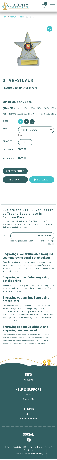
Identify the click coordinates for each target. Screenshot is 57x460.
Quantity (7, 141)
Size (5, 128)
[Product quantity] (25, 142)
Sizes (5, 121)
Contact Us (28, 399)
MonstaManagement (39, 453)
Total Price (9, 158)
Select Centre (15, 171)
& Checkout (42, 179)
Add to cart (15, 179)
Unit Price (8, 149)
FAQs (28, 394)
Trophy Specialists (16, 17)
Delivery (28, 414)
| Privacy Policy (35, 447)
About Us (28, 379)
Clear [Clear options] (20, 135)
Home (5, 17)
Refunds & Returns (28, 418)
